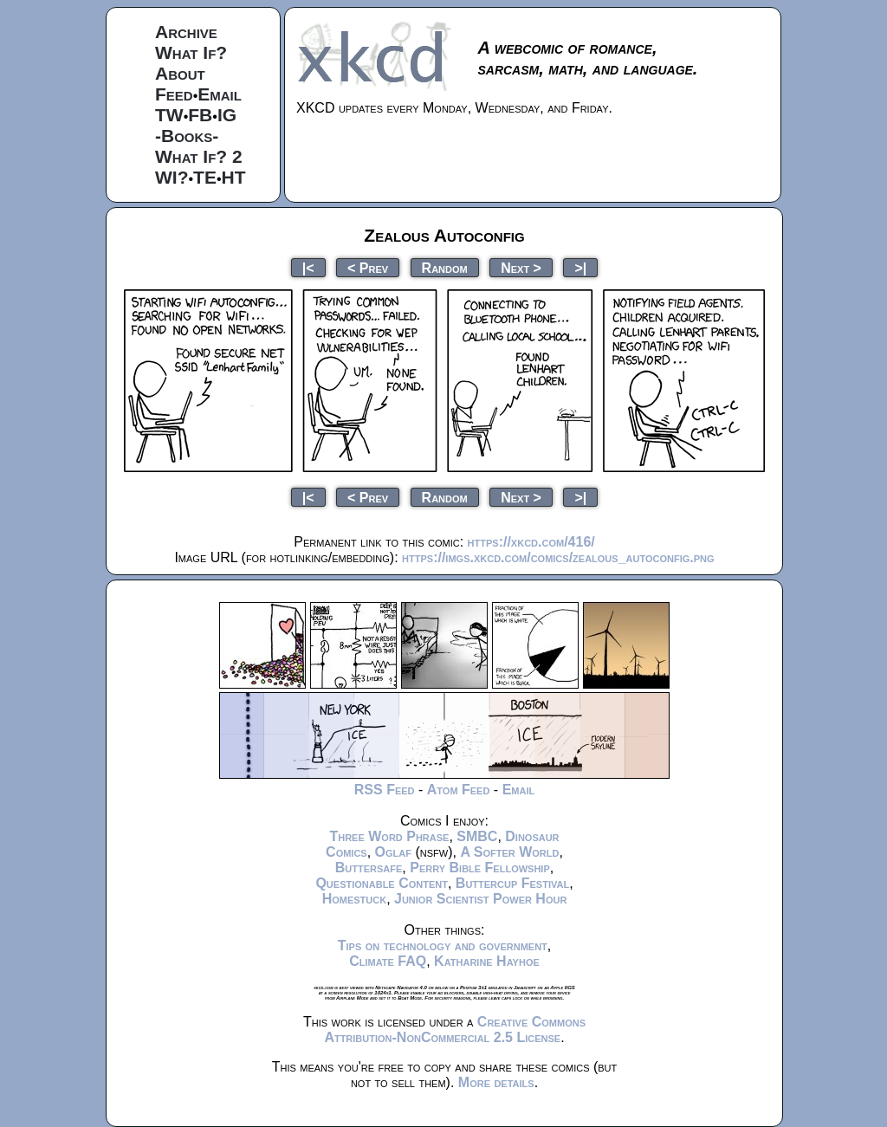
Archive (186, 32)
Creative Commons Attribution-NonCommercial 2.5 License (455, 1029)
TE (205, 177)
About (180, 73)
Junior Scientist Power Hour (480, 898)
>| (580, 267)
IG (226, 115)
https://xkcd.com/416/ (531, 541)
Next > (521, 267)
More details (496, 1082)
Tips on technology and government (442, 945)
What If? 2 (199, 156)
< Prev (367, 267)
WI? (171, 177)
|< (308, 267)
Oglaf (393, 852)
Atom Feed (458, 789)
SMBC (476, 836)
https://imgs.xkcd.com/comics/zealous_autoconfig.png (558, 557)
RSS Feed (384, 789)
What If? (191, 52)
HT (234, 177)
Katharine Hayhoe (487, 961)
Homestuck (354, 898)
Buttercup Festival (512, 883)
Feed (174, 94)
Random (445, 267)
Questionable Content (381, 883)
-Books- (186, 136)
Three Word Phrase (389, 836)
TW (169, 115)
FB (200, 115)
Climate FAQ (387, 961)
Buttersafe (369, 867)
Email (219, 94)
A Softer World (509, 852)
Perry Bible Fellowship (480, 867)
